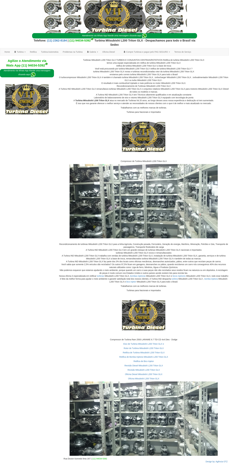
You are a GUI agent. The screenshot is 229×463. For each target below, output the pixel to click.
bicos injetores (179, 276)
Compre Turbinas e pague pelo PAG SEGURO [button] (147, 52)
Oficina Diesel (108, 52)
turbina (175, 279)
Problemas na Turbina (73, 52)
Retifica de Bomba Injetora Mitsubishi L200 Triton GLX (143, 357)
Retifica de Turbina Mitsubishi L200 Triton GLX (144, 352)
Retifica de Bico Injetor (144, 361)
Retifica (33, 52)
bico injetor (131, 282)
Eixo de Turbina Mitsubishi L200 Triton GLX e (143, 344)
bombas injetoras (138, 276)
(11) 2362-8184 (56, 40)
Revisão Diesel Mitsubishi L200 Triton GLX (143, 365)
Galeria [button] (92, 52)
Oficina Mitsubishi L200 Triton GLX (143, 378)
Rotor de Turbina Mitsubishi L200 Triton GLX (144, 348)
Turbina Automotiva (49, 52)
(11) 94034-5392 (80, 40)
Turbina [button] (19, 52)
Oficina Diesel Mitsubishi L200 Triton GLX (143, 374)
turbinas (100, 276)
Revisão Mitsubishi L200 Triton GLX (144, 370)
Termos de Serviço (182, 52)
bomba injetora (211, 279)
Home (7, 52)
